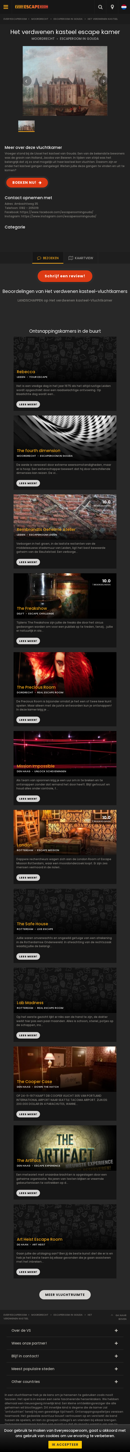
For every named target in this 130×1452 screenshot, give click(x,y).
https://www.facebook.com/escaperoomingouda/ (56, 212)
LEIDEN (21, 377)
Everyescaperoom (15, 19)
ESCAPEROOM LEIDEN (43, 535)
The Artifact (29, 1160)
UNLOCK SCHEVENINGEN (50, 771)
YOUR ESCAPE (38, 377)
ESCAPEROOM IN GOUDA (79, 39)
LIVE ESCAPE (45, 929)
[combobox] (112, 7)
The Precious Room (36, 687)
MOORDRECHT (43, 39)
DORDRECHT (25, 692)
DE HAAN (22, 1244)
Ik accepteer (65, 1444)
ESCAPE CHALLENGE (41, 613)
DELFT (20, 613)
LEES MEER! (28, 483)
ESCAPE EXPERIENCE (47, 1165)
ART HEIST (38, 1244)
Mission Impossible (36, 766)
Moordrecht (39, 19)
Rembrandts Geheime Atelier (46, 529)
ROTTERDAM (25, 850)
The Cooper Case (34, 1081)
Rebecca (26, 371)
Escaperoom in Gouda (68, 19)
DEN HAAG (23, 771)
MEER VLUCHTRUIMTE (65, 1294)
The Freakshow (32, 608)
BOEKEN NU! (24, 182)
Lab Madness (30, 1002)
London (24, 845)
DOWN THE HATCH (46, 1087)
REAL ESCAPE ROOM (50, 692)
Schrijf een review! (65, 276)
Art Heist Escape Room (39, 1239)
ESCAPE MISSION (48, 850)
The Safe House (32, 924)
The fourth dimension (38, 450)
